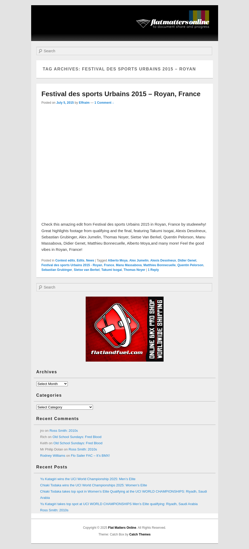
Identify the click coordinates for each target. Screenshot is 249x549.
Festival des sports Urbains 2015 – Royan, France (121, 94)
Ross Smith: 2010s (64, 431)
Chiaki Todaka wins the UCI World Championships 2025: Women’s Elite (93, 485)
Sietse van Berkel (86, 270)
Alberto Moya (117, 260)
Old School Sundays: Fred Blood (77, 437)
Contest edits (65, 260)
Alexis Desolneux (163, 260)
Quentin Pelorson (190, 265)
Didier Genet (187, 260)
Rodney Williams (52, 456)
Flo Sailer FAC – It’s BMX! (90, 456)
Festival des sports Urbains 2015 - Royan (72, 265)
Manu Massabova (129, 265)
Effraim (84, 102)
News (90, 260)
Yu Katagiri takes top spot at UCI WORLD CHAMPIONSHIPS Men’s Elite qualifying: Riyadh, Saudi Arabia (119, 504)
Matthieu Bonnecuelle (159, 265)
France (109, 265)
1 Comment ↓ (104, 102)
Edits (80, 260)
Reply (153, 270)
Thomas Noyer (134, 270)
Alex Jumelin (139, 260)
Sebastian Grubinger (57, 270)
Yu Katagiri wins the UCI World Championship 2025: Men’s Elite (88, 479)
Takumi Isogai (111, 270)
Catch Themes (140, 534)
